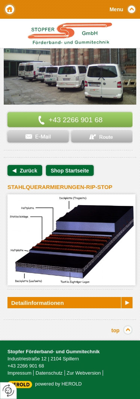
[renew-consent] (8, 390)
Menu (116, 9)
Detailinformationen (37, 303)
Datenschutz (48, 373)
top (115, 330)
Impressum (19, 373)
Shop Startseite (70, 171)
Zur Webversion (84, 373)
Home (10, 9)
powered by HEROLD (58, 384)
